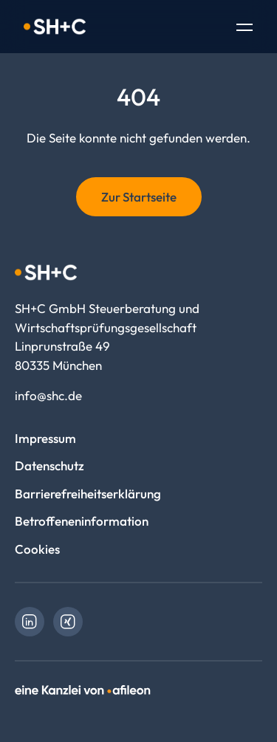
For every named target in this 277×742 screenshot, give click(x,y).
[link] (29, 621)
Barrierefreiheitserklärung (88, 493)
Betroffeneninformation (81, 521)
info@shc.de (48, 395)
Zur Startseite (139, 197)
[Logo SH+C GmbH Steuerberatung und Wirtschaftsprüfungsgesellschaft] (55, 26)
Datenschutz (49, 465)
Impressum (45, 438)
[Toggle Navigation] (244, 29)
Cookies (37, 549)
